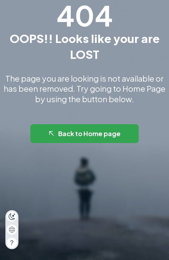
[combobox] (12, 230)
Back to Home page (84, 133)
